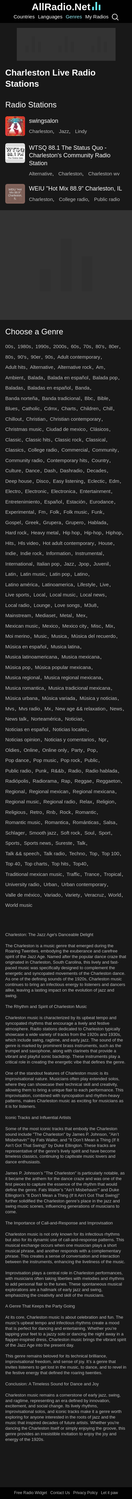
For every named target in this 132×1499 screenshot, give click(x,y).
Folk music (75, 512)
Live (104, 584)
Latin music (32, 574)
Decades (96, 470)
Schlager (15, 833)
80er (114, 346)
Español (53, 501)
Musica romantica (24, 688)
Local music (63, 594)
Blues (11, 408)
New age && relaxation (80, 708)
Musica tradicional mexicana (79, 688)
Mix (109, 626)
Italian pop (48, 564)
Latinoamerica (57, 584)
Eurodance (102, 501)
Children (89, 408)
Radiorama (45, 781)
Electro (13, 491)
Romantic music (22, 822)
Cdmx (50, 408)
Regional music (22, 801)
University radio (22, 884)
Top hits (60, 863)
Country (100, 460)
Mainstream (18, 615)
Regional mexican (48, 791)
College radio (73, 199)
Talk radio (54, 853)
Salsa (109, 822)
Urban (50, 884)
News (116, 708)
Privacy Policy (85, 1492)
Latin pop (60, 574)
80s (9, 357)
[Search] (115, 17)
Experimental (19, 512)
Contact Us (60, 1492)
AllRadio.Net (66, 6)
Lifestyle (86, 584)
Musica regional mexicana (72, 677)
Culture (13, 470)
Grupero (75, 522)
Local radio (17, 605)
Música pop (18, 667)
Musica (59, 636)
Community (104, 450)
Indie (10, 553)
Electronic (36, 491)
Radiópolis (16, 781)
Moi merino (17, 636)
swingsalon (43, 121)
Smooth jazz (42, 833)
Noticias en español (26, 729)
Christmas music (23, 429)
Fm (42, 512)
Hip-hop (93, 532)
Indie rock (31, 553)
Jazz (64, 131)
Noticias (73, 719)
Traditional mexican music (33, 874)
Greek (32, 522)
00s (9, 346)
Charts (68, 408)
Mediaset (46, 615)
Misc (96, 626)
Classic (13, 439)
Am (99, 367)
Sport (105, 833)
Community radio (23, 460)
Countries (24, 16)
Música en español (25, 646)
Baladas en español (49, 388)
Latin (10, 574)
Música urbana (21, 698)
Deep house (18, 481)
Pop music (44, 760)
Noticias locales (70, 729)
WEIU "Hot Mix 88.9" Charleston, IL (75, 188)
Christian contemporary (75, 419)
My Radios (97, 16)
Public (91, 760)
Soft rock (70, 833)
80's (99, 346)
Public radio (107, 199)
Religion (105, 801)
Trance (91, 874)
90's (21, 357)
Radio (74, 770)
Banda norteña (21, 398)
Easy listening (68, 481)
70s (87, 346)
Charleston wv (103, 173)
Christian (35, 419)
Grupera (52, 522)
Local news (92, 594)
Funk (97, 512)
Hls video (28, 543)
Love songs (67, 605)
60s (75, 346)
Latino (81, 574)
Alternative (40, 173)
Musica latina (65, 646)
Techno (77, 853)
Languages (50, 16)
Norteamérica (46, 719)
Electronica (63, 491)
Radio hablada (102, 770)
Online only (54, 750)
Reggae (83, 781)
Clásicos (99, 429)
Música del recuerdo (93, 636)
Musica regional (22, 677)
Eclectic (96, 481)
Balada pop (105, 377)
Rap (65, 781)
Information (58, 553)
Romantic (85, 812)
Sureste (63, 843)
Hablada (97, 522)
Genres (74, 16)
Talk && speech (22, 853)
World (114, 895)
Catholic (31, 408)
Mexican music (21, 626)
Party (77, 750)
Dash (50, 470)
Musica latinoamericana (31, 657)
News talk (16, 719)
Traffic (73, 874)
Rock (65, 812)
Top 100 (110, 853)
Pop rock (70, 760)
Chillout (13, 419)
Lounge (42, 605)
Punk (41, 770)
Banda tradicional (61, 398)
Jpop (83, 564)
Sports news (37, 843)
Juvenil (101, 564)
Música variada (58, 698)
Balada (35, 377)
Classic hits (38, 439)
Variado (52, 895)
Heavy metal (44, 532)
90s (49, 357)
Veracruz (94, 895)
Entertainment (95, 491)
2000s (59, 346)
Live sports (17, 594)
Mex (80, 615)
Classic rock (68, 439)
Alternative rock (75, 367)
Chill (108, 408)
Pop (91, 750)
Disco (42, 481)
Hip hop (71, 532)
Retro (36, 812)
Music (40, 636)
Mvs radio (29, 708)
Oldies (12, 750)
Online (31, 750)
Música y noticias (98, 698)
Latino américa (21, 584)
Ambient (14, 377)
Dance (33, 470)
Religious (15, 812)
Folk (54, 512)
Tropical (112, 874)
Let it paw (109, 1492)
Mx (47, 708)
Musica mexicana (81, 657)
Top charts (35, 863)
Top (93, 853)
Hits (9, 543)
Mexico (50, 626)
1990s (42, 346)
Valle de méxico (22, 895)
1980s (24, 346)
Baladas (14, 388)
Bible (102, 398)
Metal (66, 615)
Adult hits (15, 367)
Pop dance (17, 760)
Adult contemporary (78, 357)
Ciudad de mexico (66, 429)
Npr (102, 739)
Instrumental (88, 553)
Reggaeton (108, 781)
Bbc (89, 398)
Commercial (75, 450)
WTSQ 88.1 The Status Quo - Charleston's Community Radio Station (70, 156)
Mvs (9, 708)
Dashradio (71, 470)
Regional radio (59, 801)
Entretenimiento (22, 501)
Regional (15, 791)
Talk (81, 843)
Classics (14, 450)
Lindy (81, 131)
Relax (86, 801)
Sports (12, 843)
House (105, 543)
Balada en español (67, 377)
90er (36, 357)
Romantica (56, 822)
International (19, 564)
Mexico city (74, 626)
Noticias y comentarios (69, 739)
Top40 (79, 863)
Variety (72, 895)
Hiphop (113, 532)
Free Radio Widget (30, 1492)
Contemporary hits (67, 460)
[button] (66, 105)
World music (18, 905)
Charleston (41, 131)
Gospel (13, 522)
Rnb (51, 812)
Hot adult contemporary (68, 543)
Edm (114, 481)
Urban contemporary (84, 884)
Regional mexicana (94, 791)
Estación (76, 501)
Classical (96, 439)
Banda (82, 388)
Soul (89, 833)
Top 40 (12, 863)
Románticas (86, 822)
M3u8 (90, 605)
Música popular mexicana (63, 667)
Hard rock (16, 532)
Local (39, 594)
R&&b (57, 770)
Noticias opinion (22, 739)
